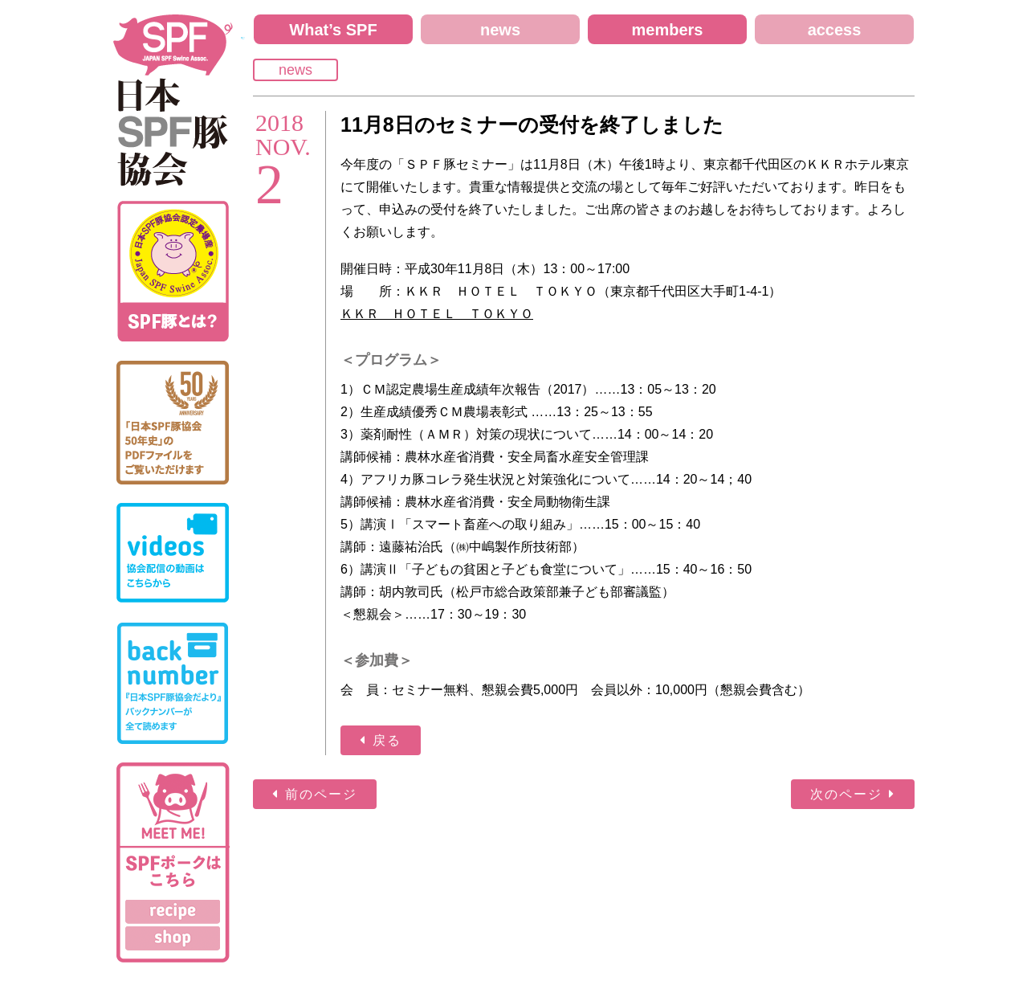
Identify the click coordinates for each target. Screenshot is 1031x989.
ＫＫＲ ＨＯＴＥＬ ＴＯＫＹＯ (436, 314)
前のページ (321, 794)
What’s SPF (333, 30)
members (667, 30)
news (500, 30)
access (835, 30)
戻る (387, 740)
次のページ (846, 794)
